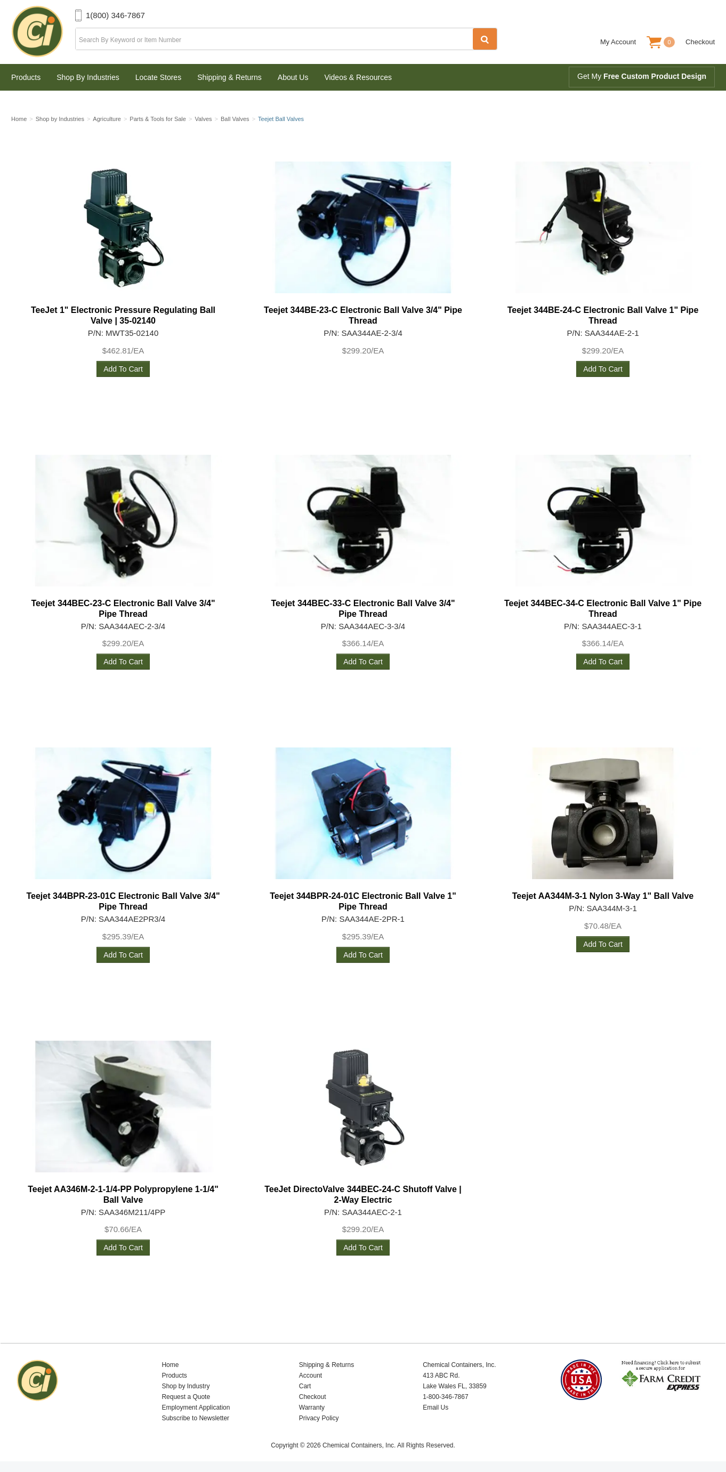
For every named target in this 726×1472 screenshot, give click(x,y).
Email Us (435, 1407)
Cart (305, 1386)
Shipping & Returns (229, 77)
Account (310, 1375)
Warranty (312, 1407)
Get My (641, 76)
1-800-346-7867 (445, 1397)
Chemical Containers (43, 32)
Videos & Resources (358, 77)
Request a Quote (186, 1397)
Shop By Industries (88, 77)
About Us (293, 77)
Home (170, 1365)
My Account (618, 42)
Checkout (700, 42)
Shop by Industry (185, 1386)
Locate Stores (158, 77)
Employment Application (196, 1407)
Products (26, 77)
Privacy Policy (319, 1418)
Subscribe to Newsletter (195, 1418)
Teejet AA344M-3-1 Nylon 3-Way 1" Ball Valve (602, 895)
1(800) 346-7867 (115, 15)
